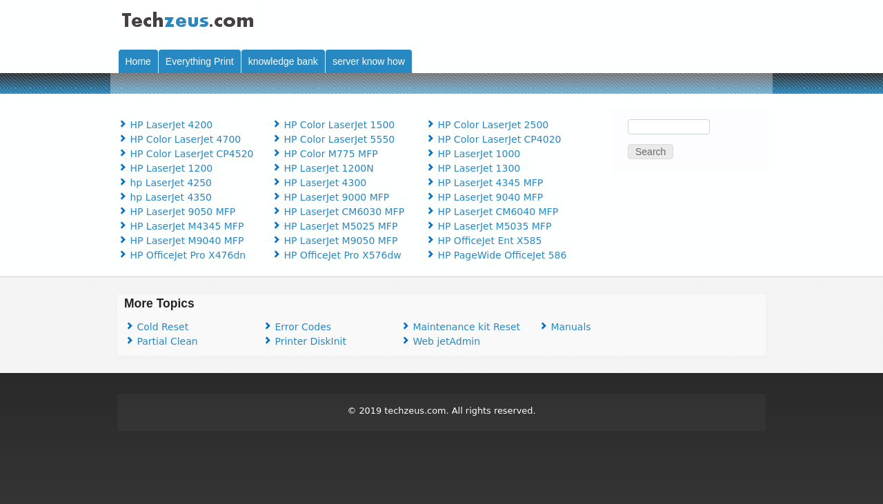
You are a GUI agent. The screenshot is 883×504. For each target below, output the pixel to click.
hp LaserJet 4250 (164, 182)
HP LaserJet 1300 (472, 168)
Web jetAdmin (440, 341)
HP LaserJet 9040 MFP (484, 197)
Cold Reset (156, 326)
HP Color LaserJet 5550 (333, 139)
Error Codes (296, 326)
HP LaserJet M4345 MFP (180, 226)
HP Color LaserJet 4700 (179, 139)
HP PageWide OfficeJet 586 (495, 255)
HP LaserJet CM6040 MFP (491, 211)
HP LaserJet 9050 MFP (176, 211)
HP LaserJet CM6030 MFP (337, 211)
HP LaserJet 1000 (472, 153)
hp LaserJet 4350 (164, 197)
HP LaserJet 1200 (164, 168)
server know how (369, 61)
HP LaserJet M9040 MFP (180, 240)
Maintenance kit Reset (460, 326)
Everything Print (200, 61)
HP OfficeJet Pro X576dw (336, 255)
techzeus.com (415, 410)
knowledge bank (283, 61)
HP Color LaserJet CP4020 (493, 139)
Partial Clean (161, 341)
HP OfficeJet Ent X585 (483, 240)
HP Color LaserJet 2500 (486, 124)
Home (138, 61)
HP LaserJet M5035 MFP (488, 226)
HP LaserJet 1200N (322, 168)
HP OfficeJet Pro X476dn (181, 255)
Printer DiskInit (304, 341)
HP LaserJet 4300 (318, 182)
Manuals (564, 326)
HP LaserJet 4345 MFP (484, 182)
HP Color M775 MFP (324, 153)
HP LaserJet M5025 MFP (334, 226)
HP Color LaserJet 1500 (333, 124)
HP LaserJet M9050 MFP (334, 240)
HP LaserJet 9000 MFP (330, 197)
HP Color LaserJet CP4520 (185, 153)
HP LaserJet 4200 (164, 124)
